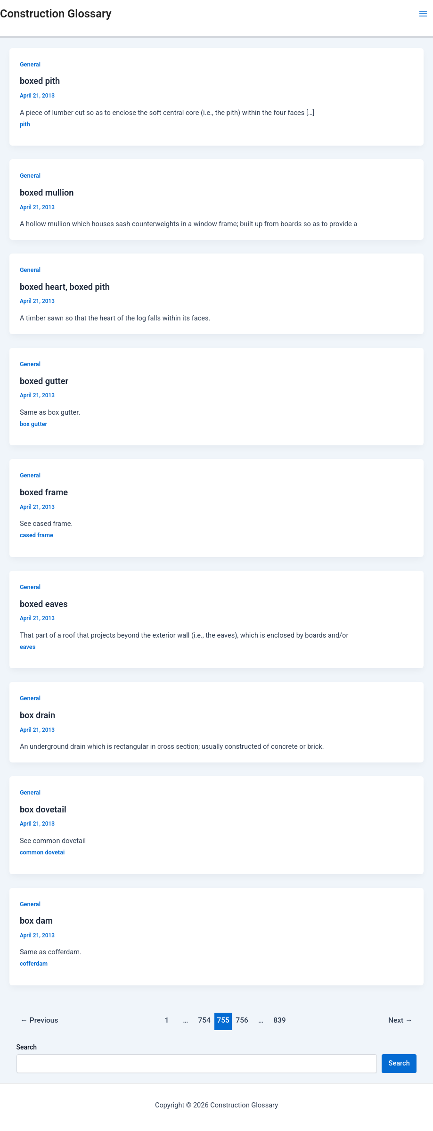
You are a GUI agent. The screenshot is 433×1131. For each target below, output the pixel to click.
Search (26, 1047)
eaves (27, 646)
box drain (37, 715)
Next (400, 1020)
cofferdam (34, 963)
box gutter (33, 423)
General (30, 64)
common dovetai (42, 852)
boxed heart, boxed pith (65, 287)
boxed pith (40, 81)
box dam (36, 921)
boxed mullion (47, 192)
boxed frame (44, 492)
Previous (39, 1020)
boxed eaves (44, 604)
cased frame (36, 535)
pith (25, 124)
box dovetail (43, 809)
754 (204, 1020)
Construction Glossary (55, 13)
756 (242, 1020)
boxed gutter (44, 381)
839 (279, 1020)
